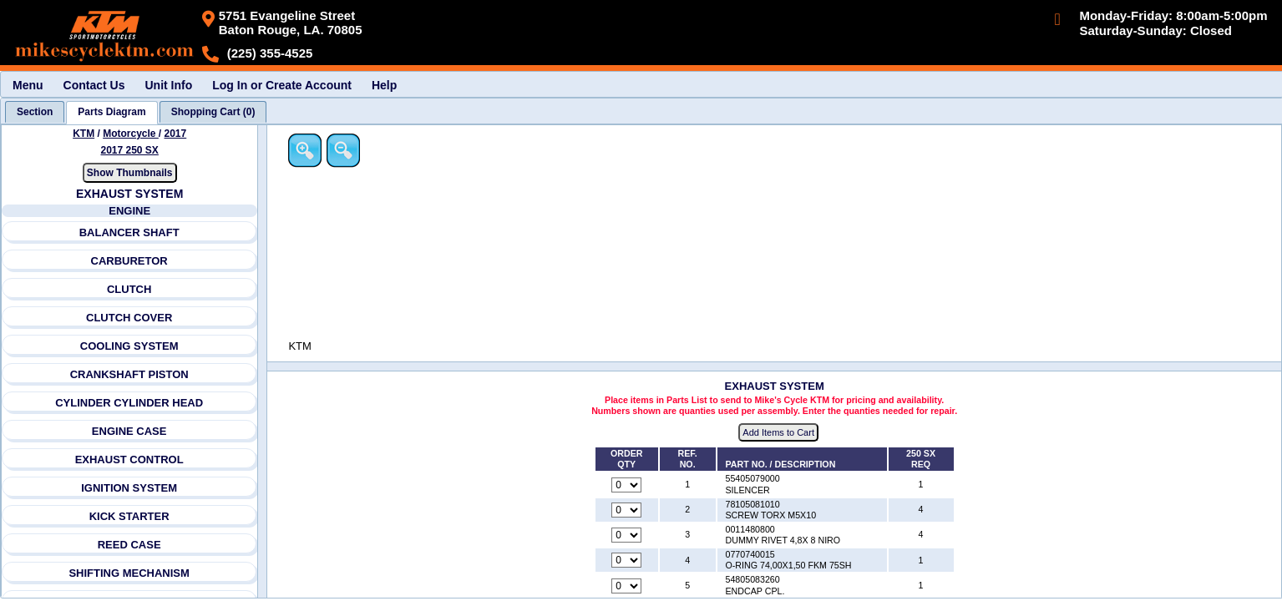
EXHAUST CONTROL (129, 459)
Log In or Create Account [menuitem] (282, 85)
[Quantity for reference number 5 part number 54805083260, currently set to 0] (628, 585)
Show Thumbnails (130, 173)
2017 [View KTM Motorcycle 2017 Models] (176, 133)
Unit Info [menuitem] (168, 85)
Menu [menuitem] (28, 85)
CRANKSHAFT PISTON (129, 374)
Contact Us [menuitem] (94, 85)
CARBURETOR (129, 261)
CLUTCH (129, 289)
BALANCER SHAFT (129, 232)
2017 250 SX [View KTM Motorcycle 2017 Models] (130, 150)
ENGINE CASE (129, 431)
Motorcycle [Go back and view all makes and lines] (131, 133)
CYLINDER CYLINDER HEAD (129, 402)
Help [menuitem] (384, 85)
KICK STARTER (129, 516)
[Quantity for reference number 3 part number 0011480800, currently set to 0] (628, 535)
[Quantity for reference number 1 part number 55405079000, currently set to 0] (628, 484)
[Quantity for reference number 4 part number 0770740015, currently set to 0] (628, 560)
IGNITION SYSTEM (130, 488)
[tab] (34, 112)
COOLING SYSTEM (129, 346)
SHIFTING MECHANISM (129, 573)
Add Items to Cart (780, 433)
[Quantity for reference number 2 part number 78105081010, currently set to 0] (628, 510)
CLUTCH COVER (129, 317)
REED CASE (129, 544)
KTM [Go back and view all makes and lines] (83, 133)
